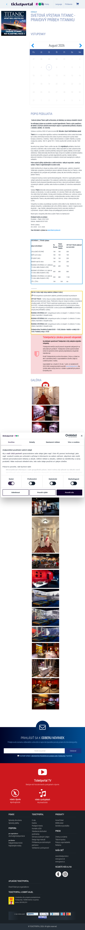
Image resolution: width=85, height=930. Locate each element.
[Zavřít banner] (81, 436)
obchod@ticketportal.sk (17, 836)
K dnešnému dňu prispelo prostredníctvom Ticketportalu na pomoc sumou (27, 899)
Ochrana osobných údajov (40, 837)
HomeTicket (59, 820)
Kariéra (34, 823)
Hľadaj (45, 4)
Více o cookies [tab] (74, 442)
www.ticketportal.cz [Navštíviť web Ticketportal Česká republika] (61, 856)
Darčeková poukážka (62, 826)
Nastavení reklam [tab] (53, 442)
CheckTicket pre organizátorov (19, 887)
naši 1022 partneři (14, 453)
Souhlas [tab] (11, 442)
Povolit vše (69, 492)
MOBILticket (59, 823)
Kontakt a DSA (37, 828)
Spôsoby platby (14, 823)
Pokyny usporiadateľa (62, 842)
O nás (34, 820)
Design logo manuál (38, 839)
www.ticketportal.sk (71, 366)
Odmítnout (15, 492)
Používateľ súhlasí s (45, 756)
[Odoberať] (73, 750)
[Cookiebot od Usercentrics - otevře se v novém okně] (67, 435)
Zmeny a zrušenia (61, 837)
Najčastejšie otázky (15, 845)
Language (58, 4)
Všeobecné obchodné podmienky (39, 832)
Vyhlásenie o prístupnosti (40, 848)
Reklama (58, 845)
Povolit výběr (42, 492)
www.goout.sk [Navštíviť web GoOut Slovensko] (60, 859)
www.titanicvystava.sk (53, 230)
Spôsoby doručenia (15, 820)
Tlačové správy (60, 839)
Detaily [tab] (32, 442)
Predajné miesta (37, 826)
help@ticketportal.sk (15, 843)
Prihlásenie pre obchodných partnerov (41, 843)
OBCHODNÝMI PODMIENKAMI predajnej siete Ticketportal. (48, 756)
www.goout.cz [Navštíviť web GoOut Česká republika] (60, 861)
